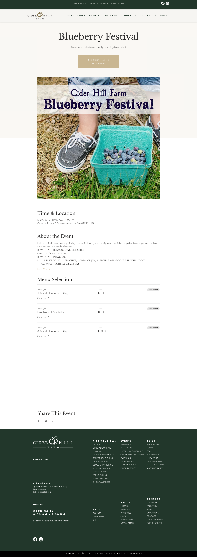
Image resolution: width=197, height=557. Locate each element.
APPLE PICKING (100, 475)
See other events (98, 63)
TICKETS (96, 444)
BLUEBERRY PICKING (103, 465)
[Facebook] (163, 3)
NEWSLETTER (127, 523)
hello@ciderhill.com (42, 492)
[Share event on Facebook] (38, 421)
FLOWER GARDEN (101, 468)
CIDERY (124, 516)
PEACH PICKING (100, 471)
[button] (75, 16)
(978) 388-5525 (39, 489)
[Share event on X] (46, 421)
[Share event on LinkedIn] (53, 421)
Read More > (43, 269)
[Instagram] (167, 3)
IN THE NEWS (127, 519)
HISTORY (124, 506)
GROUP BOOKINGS (102, 448)
